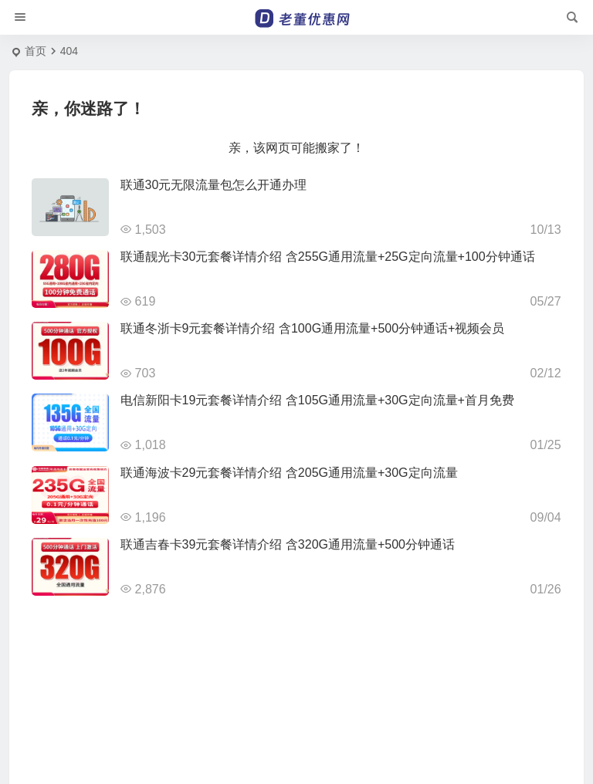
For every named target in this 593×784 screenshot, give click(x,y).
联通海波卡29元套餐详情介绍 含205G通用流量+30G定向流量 (289, 472)
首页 (35, 51)
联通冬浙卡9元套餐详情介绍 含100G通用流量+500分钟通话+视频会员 (312, 328)
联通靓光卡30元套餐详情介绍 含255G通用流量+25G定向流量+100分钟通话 (327, 256)
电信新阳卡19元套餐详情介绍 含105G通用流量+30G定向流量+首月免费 (317, 400)
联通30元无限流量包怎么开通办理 (213, 184)
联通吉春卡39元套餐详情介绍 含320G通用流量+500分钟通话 (287, 544)
